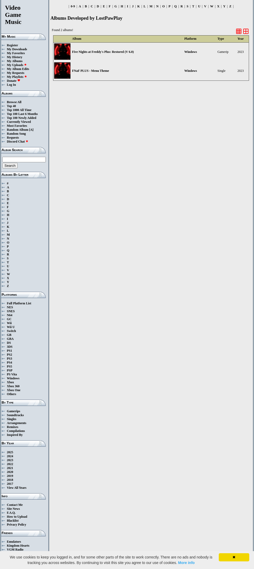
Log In (11, 85)
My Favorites (16, 53)
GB (9, 335)
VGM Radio (15, 549)
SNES (11, 311)
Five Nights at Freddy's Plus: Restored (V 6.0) (103, 52)
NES (10, 307)
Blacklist (13, 520)
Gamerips (13, 411)
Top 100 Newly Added (21, 118)
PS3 (9, 358)
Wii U (11, 327)
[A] (31, 130)
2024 (10, 456)
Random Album (17, 130)
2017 (10, 484)
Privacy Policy (16, 524)
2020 (10, 472)
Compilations (16, 431)
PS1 (9, 351)
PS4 (9, 362)
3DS (9, 347)
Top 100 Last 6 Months (22, 114)
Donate (13, 81)
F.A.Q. (11, 513)
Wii (9, 323)
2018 (10, 480)
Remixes (12, 427)
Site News (13, 509)
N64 (9, 315)
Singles (11, 419)
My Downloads (17, 49)
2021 (10, 468)
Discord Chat (17, 141)
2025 (10, 452)
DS (9, 343)
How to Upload (17, 516)
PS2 (9, 354)
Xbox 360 (13, 386)
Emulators (14, 541)
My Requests (15, 73)
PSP (9, 370)
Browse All (14, 102)
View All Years (16, 488)
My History (14, 57)
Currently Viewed (19, 122)
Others (11, 394)
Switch (11, 331)
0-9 (73, 6)
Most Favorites (17, 126)
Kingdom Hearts (18, 545)
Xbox (10, 382)
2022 (10, 464)
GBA (10, 339)
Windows (13, 378)
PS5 (9, 366)
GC (9, 319)
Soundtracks (15, 415)
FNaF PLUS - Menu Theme (90, 71)
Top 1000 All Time (19, 110)
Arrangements (16, 423)
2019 (10, 476)
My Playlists (17, 77)
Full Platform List (19, 303)
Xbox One (14, 390)
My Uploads (17, 65)
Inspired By (15, 435)
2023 (10, 460)
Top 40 (11, 106)
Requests (13, 137)
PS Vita (12, 374)
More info (186, 563)
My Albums (15, 61)
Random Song (16, 133)
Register (12, 45)
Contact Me (15, 505)
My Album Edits (18, 69)
